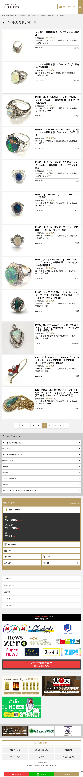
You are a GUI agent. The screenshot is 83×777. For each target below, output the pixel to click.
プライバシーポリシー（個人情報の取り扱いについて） (21, 490)
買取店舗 (68, 750)
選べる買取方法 (9, 585)
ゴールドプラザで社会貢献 (11, 443)
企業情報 (5, 467)
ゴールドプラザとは (11, 436)
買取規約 (5, 484)
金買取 (41, 757)
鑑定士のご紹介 (7, 461)
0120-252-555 (67, 7)
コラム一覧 (8, 605)
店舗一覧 (7, 578)
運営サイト (6, 472)
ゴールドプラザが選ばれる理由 (13, 455)
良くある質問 (68, 757)
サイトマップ (6, 449)
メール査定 (8, 599)
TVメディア (15, 757)
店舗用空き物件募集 (9, 478)
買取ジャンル (14, 750)
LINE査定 (7, 592)
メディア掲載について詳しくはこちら (41, 664)
